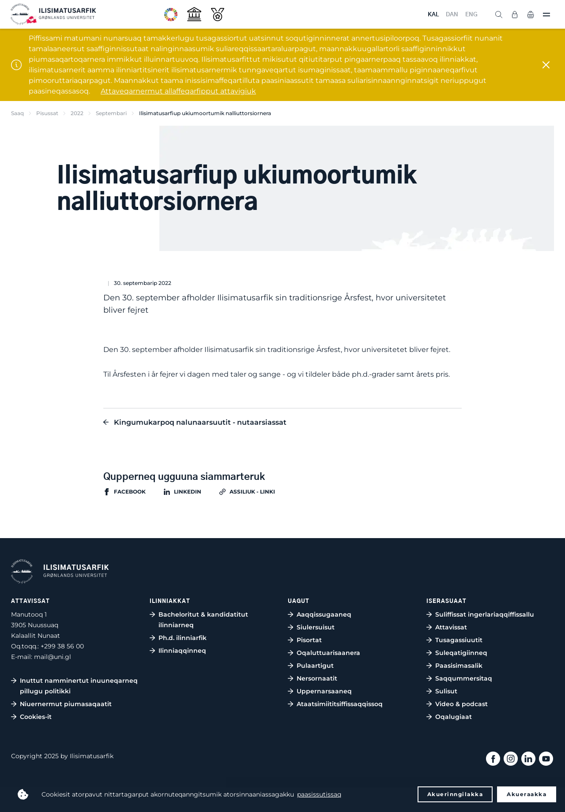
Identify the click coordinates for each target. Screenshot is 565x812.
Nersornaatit (317, 678)
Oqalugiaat (453, 717)
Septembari (111, 113)
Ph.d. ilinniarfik (182, 638)
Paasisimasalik (458, 666)
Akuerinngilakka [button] (455, 794)
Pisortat (309, 640)
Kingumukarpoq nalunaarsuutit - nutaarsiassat (200, 422)
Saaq (17, 113)
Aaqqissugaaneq (324, 614)
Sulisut (446, 691)
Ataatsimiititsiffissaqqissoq (340, 704)
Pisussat (47, 113)
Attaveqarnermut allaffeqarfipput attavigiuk (178, 91)
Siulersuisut (316, 627)
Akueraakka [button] (526, 794)
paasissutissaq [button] (319, 794)
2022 (77, 113)
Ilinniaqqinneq (182, 651)
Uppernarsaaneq (324, 691)
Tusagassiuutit (458, 640)
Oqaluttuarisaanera (328, 653)
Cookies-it (36, 717)
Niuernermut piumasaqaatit (66, 704)
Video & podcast (461, 704)
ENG (471, 15)
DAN (452, 15)
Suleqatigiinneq (461, 653)
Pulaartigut (315, 666)
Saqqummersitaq (463, 678)
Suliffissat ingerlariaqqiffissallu (484, 614)
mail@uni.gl (52, 657)
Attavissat (451, 627)
